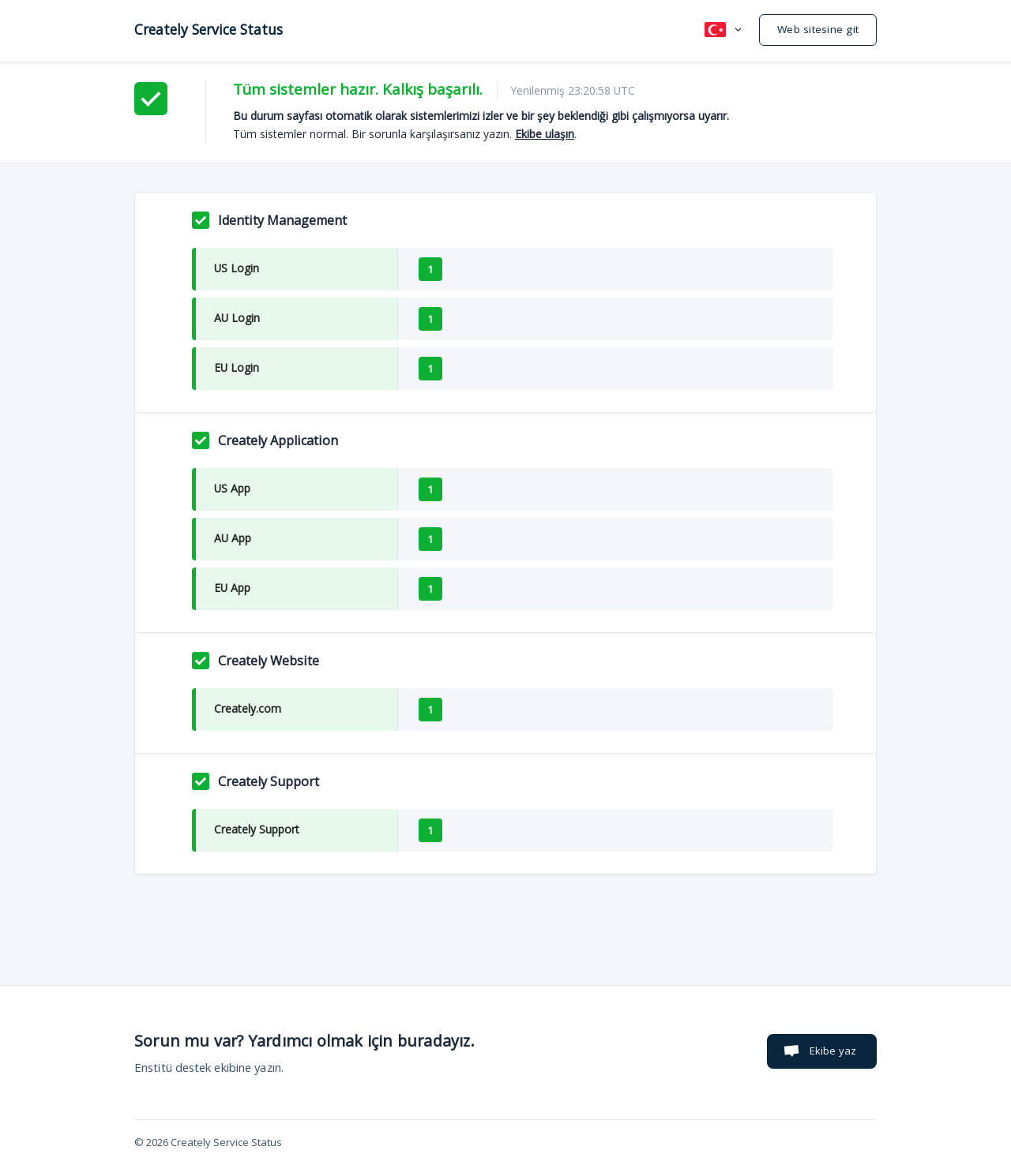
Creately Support (256, 829)
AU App (232, 537)
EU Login (236, 367)
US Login (236, 267)
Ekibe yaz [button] (833, 1050)
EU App (232, 587)
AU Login (237, 317)
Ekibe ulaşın (544, 133)
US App (232, 488)
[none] (208, 29)
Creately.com (247, 708)
